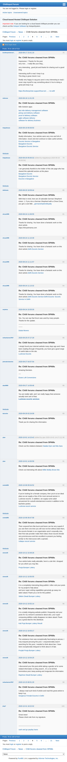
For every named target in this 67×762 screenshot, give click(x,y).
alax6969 (5, 385)
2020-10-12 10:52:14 (26, 604)
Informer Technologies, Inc (48, 758)
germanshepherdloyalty (43, 204)
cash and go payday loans (28, 730)
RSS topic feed (10, 45)
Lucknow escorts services (29, 399)
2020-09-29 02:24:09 (26, 413)
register (18, 40)
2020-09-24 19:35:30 (26, 309)
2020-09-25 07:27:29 (26, 338)
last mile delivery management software (33, 110)
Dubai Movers (24, 330)
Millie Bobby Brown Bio (51, 470)
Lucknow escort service (27, 506)
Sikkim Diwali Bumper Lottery (29, 596)
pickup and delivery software (29, 113)
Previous (12, 37)
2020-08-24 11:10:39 (26, 238)
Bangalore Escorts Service (28, 146)
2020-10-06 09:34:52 (26, 485)
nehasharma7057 (8, 337)
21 (51, 37)
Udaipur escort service (27, 541)
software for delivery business (30, 120)
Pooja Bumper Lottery (27, 567)
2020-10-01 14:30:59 (26, 461)
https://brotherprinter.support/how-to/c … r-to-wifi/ (37, 91)
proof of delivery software (28, 115)
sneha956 (6, 485)
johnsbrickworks (8, 361)
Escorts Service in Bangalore (29, 141)
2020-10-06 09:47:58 (26, 518)
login (11, 40)
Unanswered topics (20, 12)
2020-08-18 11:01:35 (26, 98)
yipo (4, 437)
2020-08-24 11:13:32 (26, 286)
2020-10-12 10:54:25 (26, 658)
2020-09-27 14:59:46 (26, 385)
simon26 (5, 552)
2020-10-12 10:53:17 (26, 631)
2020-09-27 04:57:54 (26, 362)
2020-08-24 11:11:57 (26, 262)
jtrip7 (4, 706)
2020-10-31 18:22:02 (26, 706)
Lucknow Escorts (25, 354)
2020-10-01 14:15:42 (26, 437)
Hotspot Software (19, 26)
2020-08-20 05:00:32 (26, 158)
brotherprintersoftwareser (9, 52)
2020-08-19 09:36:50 (26, 128)
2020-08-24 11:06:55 (26, 214)
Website (6, 154)
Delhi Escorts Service (36, 249)
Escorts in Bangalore (26, 179)
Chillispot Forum (11, 4)
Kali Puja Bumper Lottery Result (30, 623)
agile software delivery (27, 118)
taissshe (5, 413)
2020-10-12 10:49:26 (26, 553)
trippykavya (6, 127)
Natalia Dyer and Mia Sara (52, 446)
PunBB (20, 758)
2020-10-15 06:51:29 (26, 682)
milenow (5, 98)
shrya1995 (6, 214)
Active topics (7, 12)
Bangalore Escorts (25, 144)
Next (57, 37)
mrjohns (5, 309)
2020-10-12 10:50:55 (26, 577)
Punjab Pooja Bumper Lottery (29, 650)
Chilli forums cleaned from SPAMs (41, 32)
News (20, 32)
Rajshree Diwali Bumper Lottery (30, 675)
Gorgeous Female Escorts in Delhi (31, 696)
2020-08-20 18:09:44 (26, 190)
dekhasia (5, 190)
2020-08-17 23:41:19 (26, 53)
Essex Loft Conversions (27, 378)
